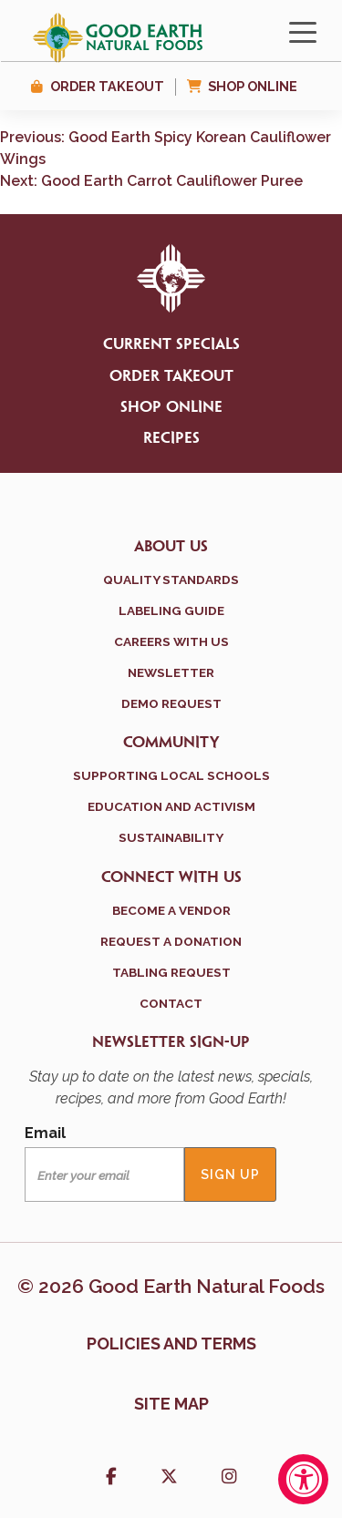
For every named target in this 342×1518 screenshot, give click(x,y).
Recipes (171, 438)
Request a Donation (171, 941)
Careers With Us (171, 641)
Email (45, 1133)
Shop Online (252, 86)
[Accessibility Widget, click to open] (303, 1479)
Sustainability (171, 837)
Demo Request (171, 703)
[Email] (104, 1174)
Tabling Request (171, 972)
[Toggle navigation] (302, 31)
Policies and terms (171, 1343)
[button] (111, 1477)
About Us (171, 546)
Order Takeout (107, 86)
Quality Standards (171, 579)
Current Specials (171, 344)
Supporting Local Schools (171, 775)
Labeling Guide (171, 610)
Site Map (171, 1403)
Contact (171, 1003)
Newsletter (171, 672)
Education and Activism (171, 806)
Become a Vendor (171, 910)
